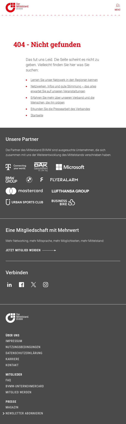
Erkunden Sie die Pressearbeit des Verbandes (60, 109)
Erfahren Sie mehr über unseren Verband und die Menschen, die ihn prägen (62, 100)
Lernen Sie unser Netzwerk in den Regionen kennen (64, 80)
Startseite (37, 115)
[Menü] (117, 7)
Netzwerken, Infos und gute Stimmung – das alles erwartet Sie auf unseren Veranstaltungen (63, 89)
